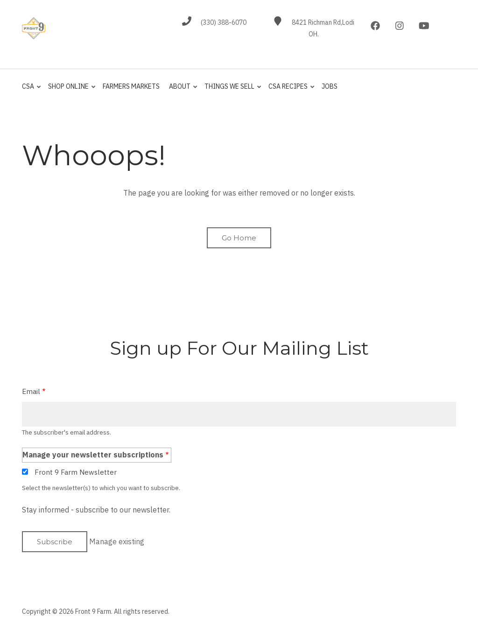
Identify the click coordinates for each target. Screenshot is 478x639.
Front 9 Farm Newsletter (76, 472)
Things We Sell (231, 90)
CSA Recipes (290, 90)
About (181, 90)
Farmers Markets (131, 86)
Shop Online (70, 90)
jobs (329, 86)
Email (31, 391)
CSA (32, 90)
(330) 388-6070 (223, 22)
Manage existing (116, 541)
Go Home (239, 237)
